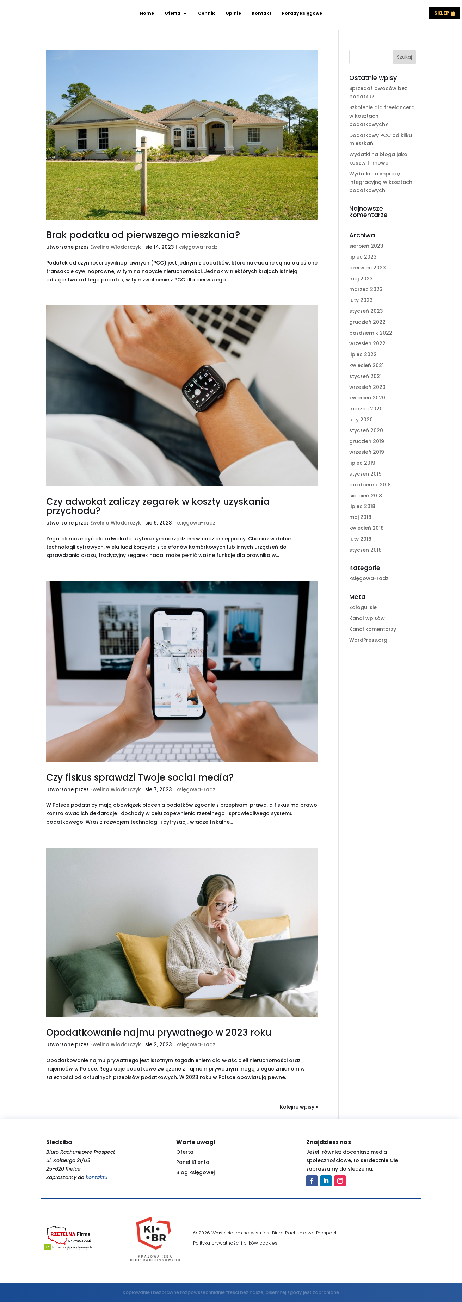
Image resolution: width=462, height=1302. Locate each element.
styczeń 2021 (365, 376)
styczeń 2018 (365, 549)
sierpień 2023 (366, 245)
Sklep (441, 13)
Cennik (206, 13)
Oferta (172, 13)
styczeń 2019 (365, 473)
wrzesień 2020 (367, 387)
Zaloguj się (363, 607)
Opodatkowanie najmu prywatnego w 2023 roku (158, 1032)
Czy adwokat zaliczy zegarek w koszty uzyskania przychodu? (158, 506)
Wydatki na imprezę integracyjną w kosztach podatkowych (380, 182)
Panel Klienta (192, 1162)
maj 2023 (361, 278)
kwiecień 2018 (366, 528)
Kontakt (261, 13)
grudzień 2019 (366, 441)
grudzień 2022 (367, 322)
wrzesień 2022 (367, 343)
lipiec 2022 (363, 354)
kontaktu (96, 1177)
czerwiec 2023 (367, 267)
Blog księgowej (195, 1172)
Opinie (233, 13)
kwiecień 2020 (367, 397)
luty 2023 (361, 300)
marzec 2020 (366, 408)
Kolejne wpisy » (299, 1106)
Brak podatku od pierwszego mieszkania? (143, 235)
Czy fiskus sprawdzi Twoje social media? (140, 777)
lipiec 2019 (362, 462)
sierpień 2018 (365, 495)
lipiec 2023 (363, 256)
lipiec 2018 (362, 506)
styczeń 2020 (366, 430)
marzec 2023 (366, 289)
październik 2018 (370, 484)
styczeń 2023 (366, 311)
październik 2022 (370, 332)
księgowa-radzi (198, 246)
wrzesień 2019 (366, 451)
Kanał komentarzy (372, 629)
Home (147, 13)
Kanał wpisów (367, 618)
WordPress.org (368, 640)
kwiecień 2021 (366, 365)
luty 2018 (360, 538)
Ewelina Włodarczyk (115, 246)
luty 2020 (361, 419)
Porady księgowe (302, 13)
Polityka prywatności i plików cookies (235, 1243)
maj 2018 (360, 517)
